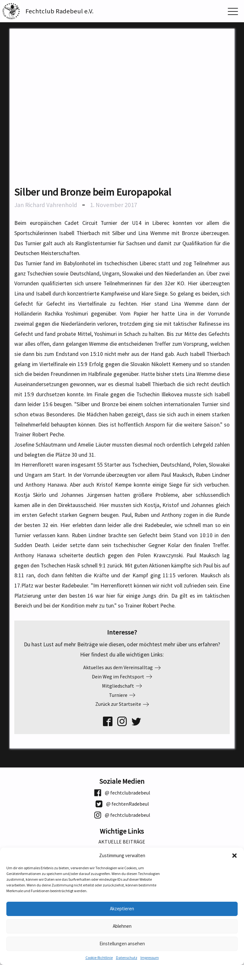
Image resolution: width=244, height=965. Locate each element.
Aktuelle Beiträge (121, 842)
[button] (234, 855)
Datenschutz (126, 957)
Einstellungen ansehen (122, 944)
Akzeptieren (122, 909)
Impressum (149, 957)
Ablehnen (122, 926)
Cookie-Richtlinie (99, 957)
